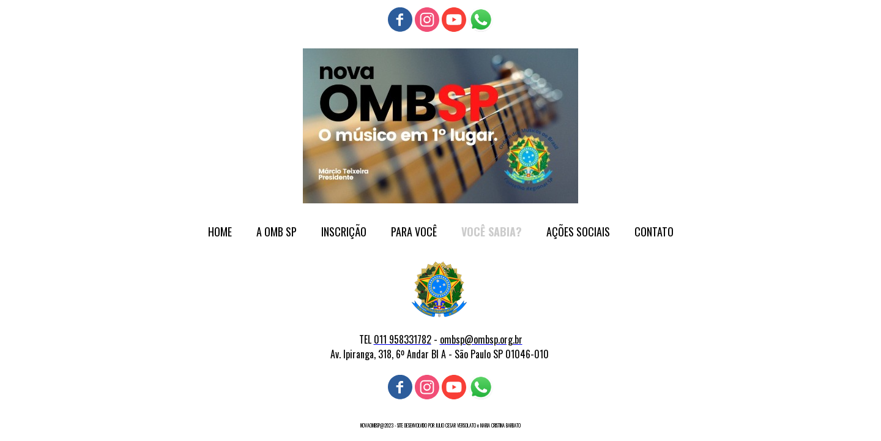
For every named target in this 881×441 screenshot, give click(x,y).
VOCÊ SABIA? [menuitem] (491, 231)
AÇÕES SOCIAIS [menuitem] (578, 231)
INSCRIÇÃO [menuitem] (343, 231)
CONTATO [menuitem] (654, 231)
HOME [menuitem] (220, 231)
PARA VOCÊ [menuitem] (414, 231)
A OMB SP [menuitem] (276, 231)
